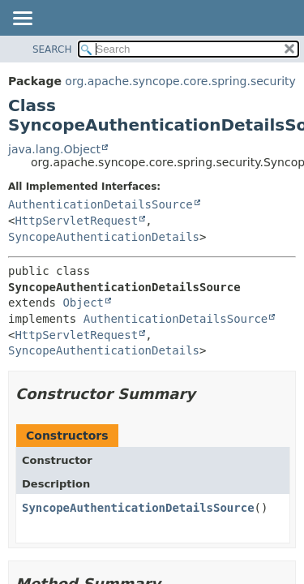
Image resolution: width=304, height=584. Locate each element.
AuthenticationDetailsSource (100, 204)
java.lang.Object (54, 149)
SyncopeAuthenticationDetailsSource (138, 507)
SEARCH (52, 49)
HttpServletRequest (76, 220)
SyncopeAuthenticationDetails (103, 236)
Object (83, 302)
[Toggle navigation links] (22, 19)
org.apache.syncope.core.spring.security (180, 81)
